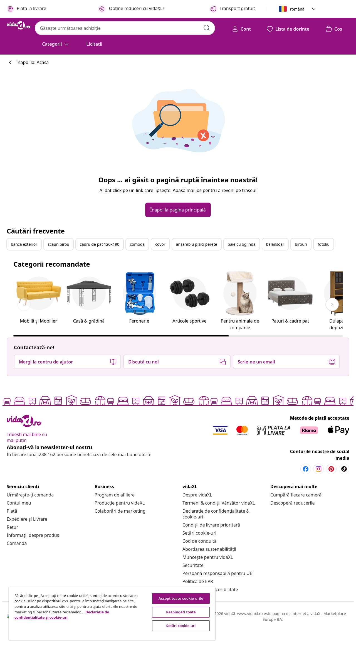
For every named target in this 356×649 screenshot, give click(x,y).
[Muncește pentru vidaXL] (207, 557)
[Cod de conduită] (199, 541)
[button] (314, 9)
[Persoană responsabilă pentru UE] (217, 573)
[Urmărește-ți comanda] (30, 495)
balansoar (275, 244)
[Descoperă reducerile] (292, 503)
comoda (137, 244)
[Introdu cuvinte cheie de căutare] (206, 27)
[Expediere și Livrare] (27, 519)
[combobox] (125, 28)
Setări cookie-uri (199, 533)
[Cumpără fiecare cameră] (296, 495)
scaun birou (58, 244)
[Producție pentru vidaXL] (120, 503)
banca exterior (24, 244)
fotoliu (324, 244)
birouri (301, 244)
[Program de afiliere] (115, 495)
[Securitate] (193, 565)
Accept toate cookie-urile (181, 598)
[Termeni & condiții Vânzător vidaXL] (218, 503)
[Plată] (12, 511)
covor (160, 244)
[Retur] (12, 527)
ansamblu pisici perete (196, 244)
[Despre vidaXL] (197, 495)
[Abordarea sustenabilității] (209, 549)
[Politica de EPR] (197, 581)
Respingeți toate (181, 611)
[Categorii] (56, 44)
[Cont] (241, 29)
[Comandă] (17, 543)
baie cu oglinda (242, 244)
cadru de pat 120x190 (99, 244)
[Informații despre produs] (33, 535)
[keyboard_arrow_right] (332, 304)
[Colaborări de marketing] (120, 511)
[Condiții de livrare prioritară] (211, 525)
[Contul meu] (19, 503)
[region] (112, 613)
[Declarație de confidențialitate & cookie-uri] (215, 514)
